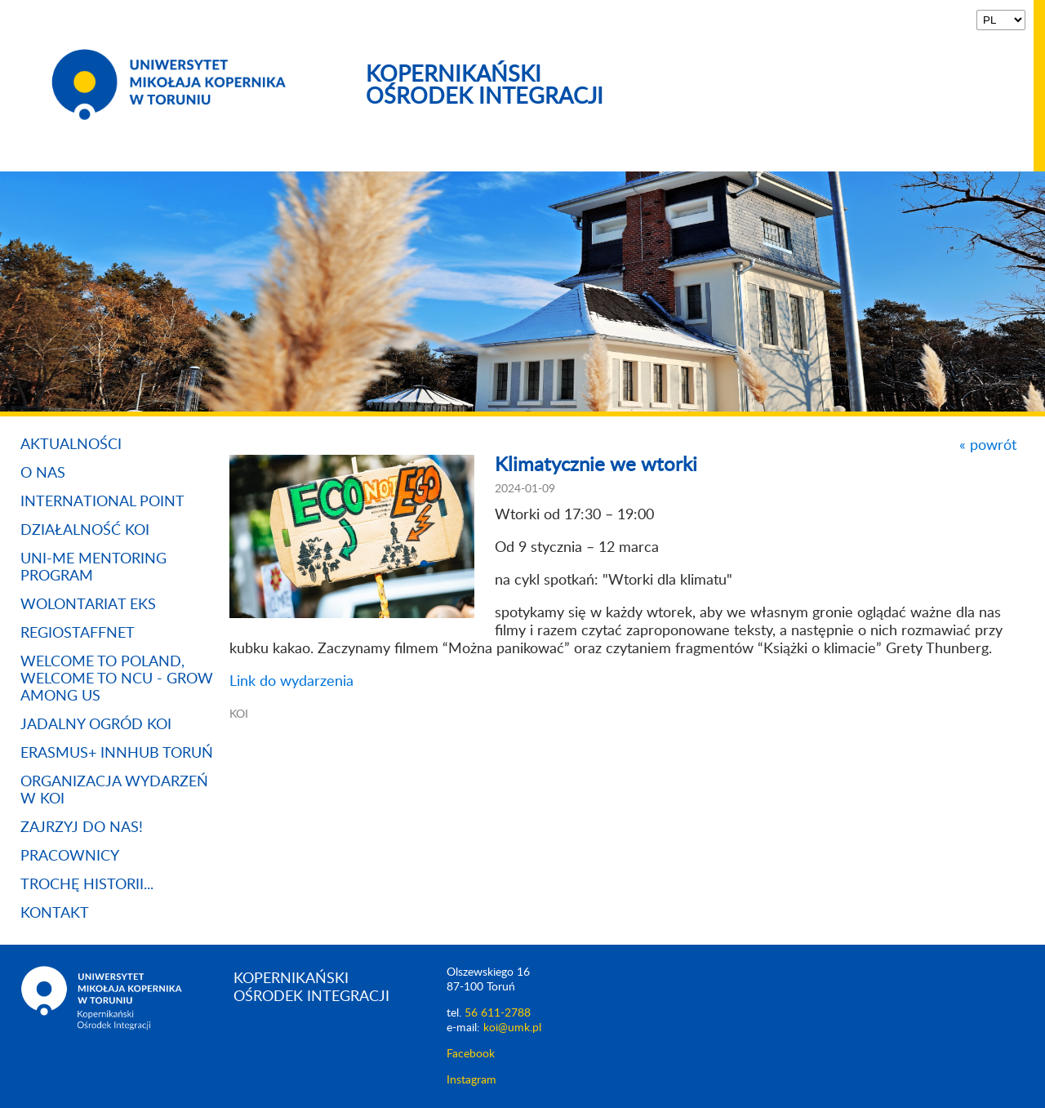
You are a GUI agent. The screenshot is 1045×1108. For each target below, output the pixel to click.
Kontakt (54, 913)
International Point (102, 502)
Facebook (471, 1054)
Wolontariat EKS (88, 605)
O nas (42, 473)
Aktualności (71, 445)
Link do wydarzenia (291, 681)
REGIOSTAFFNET (77, 633)
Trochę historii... (86, 885)
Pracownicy (69, 856)
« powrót (987, 445)
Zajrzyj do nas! (81, 828)
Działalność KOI (84, 530)
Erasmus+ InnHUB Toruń (116, 753)
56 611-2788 (498, 1013)
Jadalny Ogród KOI (95, 725)
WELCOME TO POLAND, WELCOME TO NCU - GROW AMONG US (116, 679)
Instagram (471, 1080)
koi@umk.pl (512, 1028)
